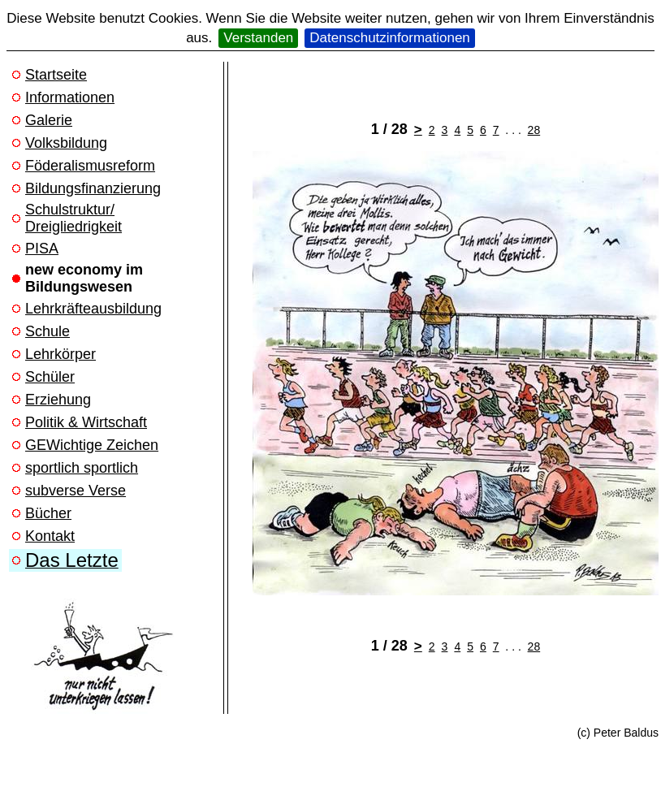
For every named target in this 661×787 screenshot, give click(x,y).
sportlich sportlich (81, 468)
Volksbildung (66, 143)
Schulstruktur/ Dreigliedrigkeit (73, 218)
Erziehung (58, 399)
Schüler (50, 377)
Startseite (56, 75)
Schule (47, 331)
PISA (41, 248)
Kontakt (50, 536)
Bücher (48, 513)
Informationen (69, 97)
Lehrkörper (60, 354)
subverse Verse (75, 490)
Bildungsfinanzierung (93, 188)
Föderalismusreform (90, 166)
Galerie (48, 120)
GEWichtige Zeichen (91, 445)
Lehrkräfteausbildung (93, 309)
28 (534, 129)
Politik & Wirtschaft (86, 422)
